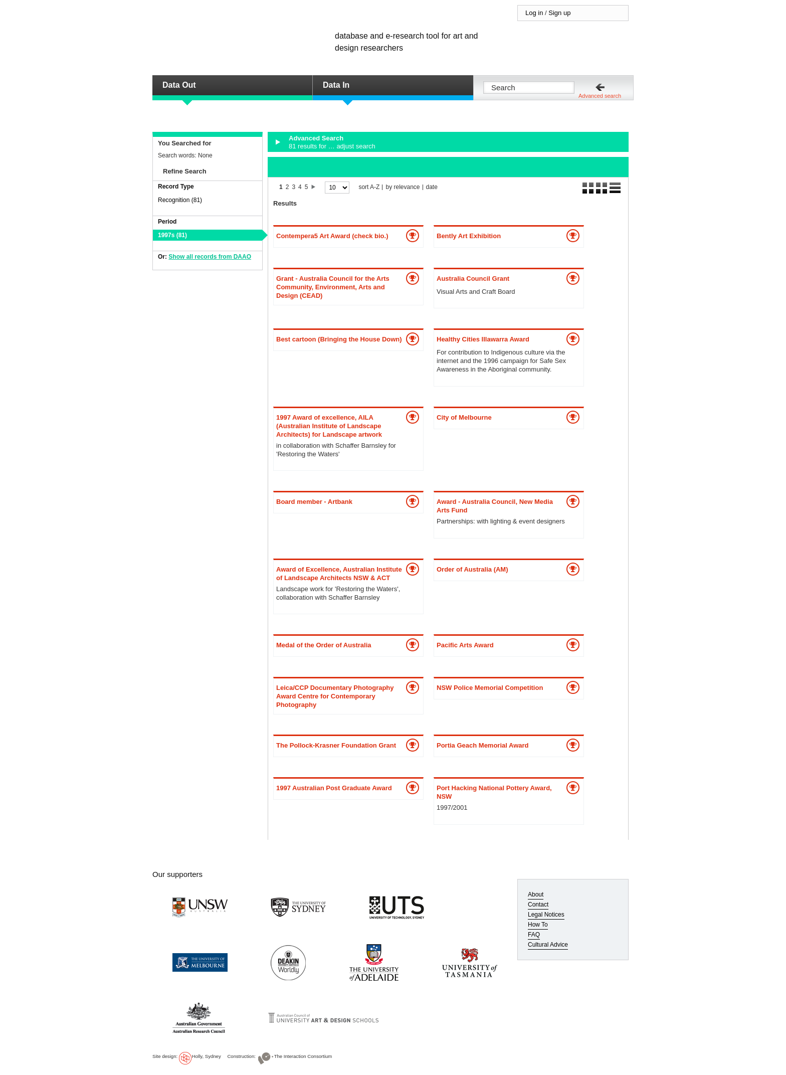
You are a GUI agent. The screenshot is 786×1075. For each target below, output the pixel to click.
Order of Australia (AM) (472, 569)
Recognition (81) (180, 200)
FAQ (534, 934)
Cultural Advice (548, 944)
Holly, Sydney (206, 1056)
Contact (538, 904)
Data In (336, 85)
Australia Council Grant (473, 278)
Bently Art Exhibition (469, 236)
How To (538, 924)
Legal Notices (546, 914)
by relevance (402, 187)
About (535, 894)
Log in (534, 13)
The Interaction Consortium (303, 1056)
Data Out (179, 85)
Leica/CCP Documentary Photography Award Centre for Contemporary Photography (335, 696)
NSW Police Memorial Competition (490, 687)
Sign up (559, 13)
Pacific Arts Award (465, 645)
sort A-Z (368, 187)
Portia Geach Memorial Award (483, 745)
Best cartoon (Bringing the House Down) (339, 339)
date (432, 187)
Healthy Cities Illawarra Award (483, 339)
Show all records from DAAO (209, 256)
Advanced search (599, 96)
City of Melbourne (464, 417)
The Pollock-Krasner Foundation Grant (336, 745)
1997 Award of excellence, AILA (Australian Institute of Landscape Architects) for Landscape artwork (329, 426)
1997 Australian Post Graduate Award (334, 788)
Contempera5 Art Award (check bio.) (332, 236)
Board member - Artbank (314, 501)
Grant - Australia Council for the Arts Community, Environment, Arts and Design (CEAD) (332, 287)
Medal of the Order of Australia (323, 645)
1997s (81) (172, 235)
